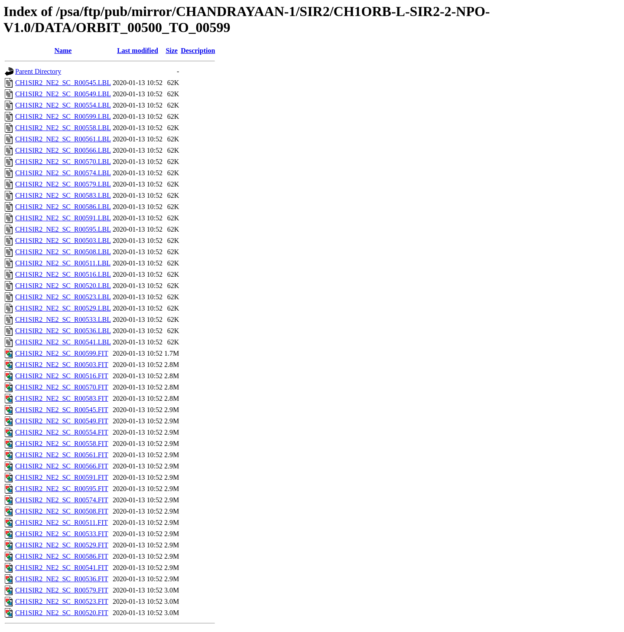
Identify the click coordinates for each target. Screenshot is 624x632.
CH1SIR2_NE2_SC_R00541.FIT (61, 567)
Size (172, 50)
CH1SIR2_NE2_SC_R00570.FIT (61, 387)
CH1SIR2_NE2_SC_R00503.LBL (63, 240)
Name (63, 50)
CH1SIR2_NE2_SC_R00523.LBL (63, 297)
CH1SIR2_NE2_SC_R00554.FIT (61, 432)
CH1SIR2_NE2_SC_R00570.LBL (63, 161)
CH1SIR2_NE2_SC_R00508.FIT (61, 511)
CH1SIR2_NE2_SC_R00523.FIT (61, 601)
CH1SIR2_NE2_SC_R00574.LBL (63, 173)
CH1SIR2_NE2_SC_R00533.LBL (63, 319)
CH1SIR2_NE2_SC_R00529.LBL (63, 308)
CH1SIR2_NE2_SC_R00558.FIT (61, 443)
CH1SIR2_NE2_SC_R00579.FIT (61, 590)
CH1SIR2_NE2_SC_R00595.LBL (63, 229)
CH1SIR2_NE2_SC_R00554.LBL (63, 105)
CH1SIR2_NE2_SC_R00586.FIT (61, 556)
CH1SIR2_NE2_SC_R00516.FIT (61, 376)
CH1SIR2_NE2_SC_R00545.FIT (61, 409)
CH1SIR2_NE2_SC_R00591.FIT (61, 477)
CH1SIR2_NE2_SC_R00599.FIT (61, 353)
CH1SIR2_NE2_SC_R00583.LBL (63, 195)
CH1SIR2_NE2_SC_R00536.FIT (61, 579)
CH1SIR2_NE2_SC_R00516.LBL (63, 274)
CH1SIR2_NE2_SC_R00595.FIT (61, 488)
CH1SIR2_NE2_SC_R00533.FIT (61, 533)
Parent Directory (38, 71)
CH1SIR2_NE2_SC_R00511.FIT (61, 522)
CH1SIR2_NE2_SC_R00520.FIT (61, 612)
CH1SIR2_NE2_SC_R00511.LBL (62, 263)
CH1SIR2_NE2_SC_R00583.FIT (61, 398)
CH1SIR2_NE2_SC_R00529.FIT (61, 545)
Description (198, 50)
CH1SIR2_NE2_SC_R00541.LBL (63, 342)
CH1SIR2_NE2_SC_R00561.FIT (61, 454)
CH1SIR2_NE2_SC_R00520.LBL (63, 285)
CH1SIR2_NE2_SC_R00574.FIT (61, 500)
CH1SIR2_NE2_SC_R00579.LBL (63, 184)
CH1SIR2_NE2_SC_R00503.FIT (61, 364)
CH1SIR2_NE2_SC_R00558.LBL (63, 127)
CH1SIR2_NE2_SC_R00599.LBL (63, 116)
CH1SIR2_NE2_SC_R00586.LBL (63, 206)
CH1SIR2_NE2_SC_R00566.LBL (63, 150)
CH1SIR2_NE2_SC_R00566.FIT (61, 466)
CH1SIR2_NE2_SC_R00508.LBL (63, 251)
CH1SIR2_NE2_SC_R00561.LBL (63, 139)
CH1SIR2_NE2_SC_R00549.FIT (61, 421)
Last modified (137, 50)
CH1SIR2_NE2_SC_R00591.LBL (63, 218)
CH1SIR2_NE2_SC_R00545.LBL (63, 82)
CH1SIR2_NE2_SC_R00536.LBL (63, 330)
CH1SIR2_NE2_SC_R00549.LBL (63, 94)
